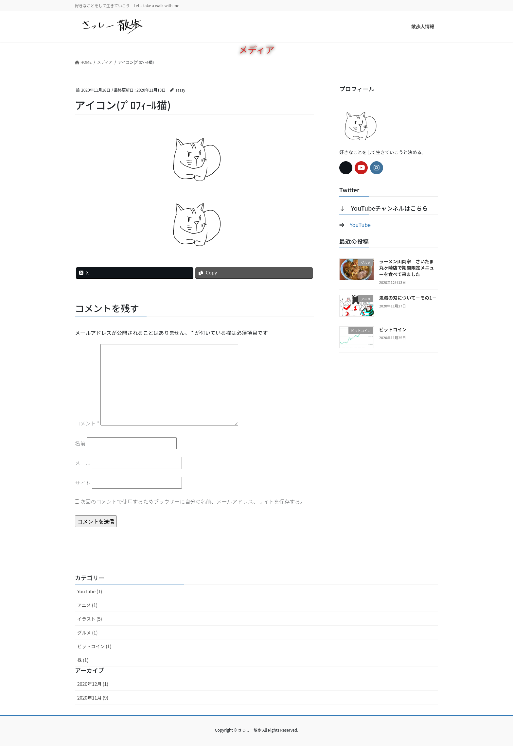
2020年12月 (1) (92, 684)
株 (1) (82, 660)
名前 (80, 443)
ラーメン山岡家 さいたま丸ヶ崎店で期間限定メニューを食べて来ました (406, 267)
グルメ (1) (87, 632)
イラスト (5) (89, 619)
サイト (83, 483)
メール (83, 463)
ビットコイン (393, 329)
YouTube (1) (89, 591)
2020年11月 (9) (92, 697)
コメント (87, 423)
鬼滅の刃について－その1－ (408, 297)
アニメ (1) (87, 605)
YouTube (360, 225)
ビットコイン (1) (94, 646)
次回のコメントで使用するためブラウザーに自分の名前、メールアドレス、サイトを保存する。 (193, 501)
